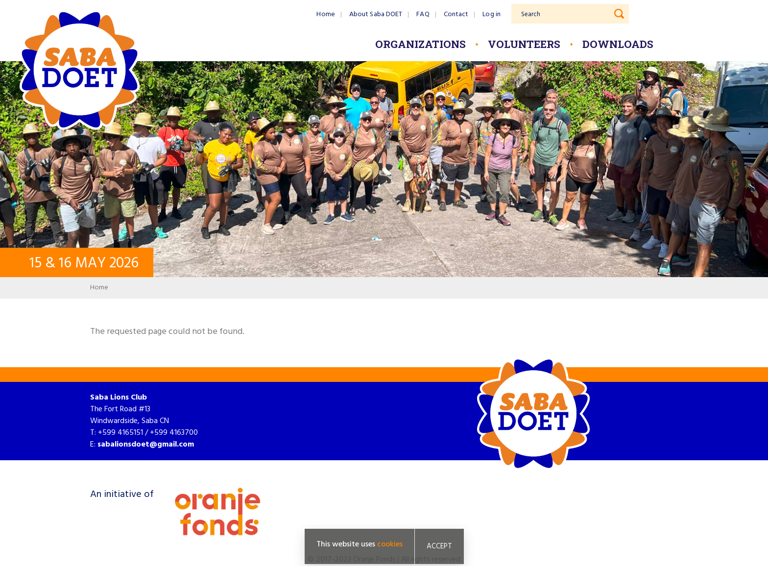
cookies (390, 544)
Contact (456, 14)
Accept (439, 546)
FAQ (422, 14)
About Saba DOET (376, 14)
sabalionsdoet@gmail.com (145, 444)
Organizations (420, 44)
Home (325, 14)
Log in (491, 14)
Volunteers (524, 44)
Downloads (617, 44)
